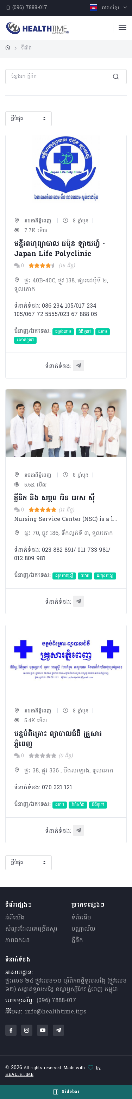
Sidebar (66, 1092)
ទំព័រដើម (81, 918)
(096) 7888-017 (26, 8)
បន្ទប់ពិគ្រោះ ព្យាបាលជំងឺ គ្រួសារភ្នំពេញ (58, 739)
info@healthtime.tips (55, 1012)
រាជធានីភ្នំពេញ (32, 221)
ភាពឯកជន (17, 940)
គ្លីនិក (77, 940)
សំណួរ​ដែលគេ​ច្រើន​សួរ (31, 929)
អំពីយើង (15, 918)
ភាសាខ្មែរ (105, 8)
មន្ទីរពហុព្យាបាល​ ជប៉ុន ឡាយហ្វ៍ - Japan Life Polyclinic (59, 249)
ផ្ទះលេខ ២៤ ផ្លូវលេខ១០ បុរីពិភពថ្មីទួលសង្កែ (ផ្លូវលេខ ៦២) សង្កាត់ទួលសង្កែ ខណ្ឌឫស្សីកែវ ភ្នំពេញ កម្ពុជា (66, 985)
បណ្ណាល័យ (83, 929)
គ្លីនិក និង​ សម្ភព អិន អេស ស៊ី (54, 498)
